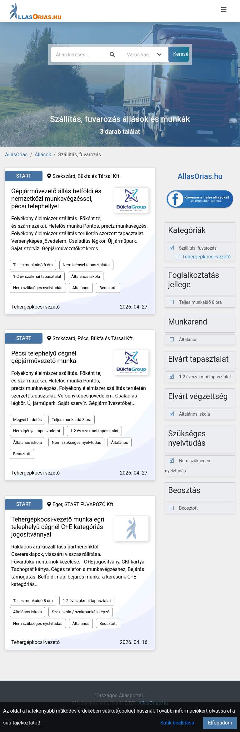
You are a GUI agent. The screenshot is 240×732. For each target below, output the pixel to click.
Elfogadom (220, 723)
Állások (43, 155)
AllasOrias (16, 155)
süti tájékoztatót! (21, 723)
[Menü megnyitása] (224, 10)
